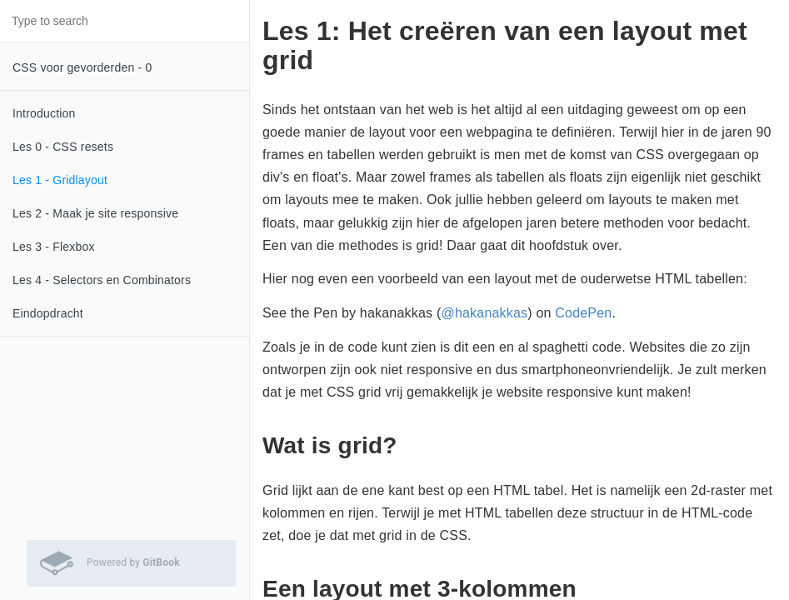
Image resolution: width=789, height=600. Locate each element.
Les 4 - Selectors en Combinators (101, 280)
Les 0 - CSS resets (62, 146)
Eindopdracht (47, 313)
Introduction (44, 113)
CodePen (583, 313)
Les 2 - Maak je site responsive (95, 213)
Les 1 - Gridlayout (59, 180)
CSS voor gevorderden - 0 (82, 67)
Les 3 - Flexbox (53, 246)
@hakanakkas (484, 313)
